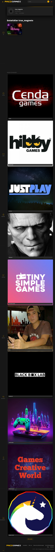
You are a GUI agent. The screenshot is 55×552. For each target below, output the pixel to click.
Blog (48, 546)
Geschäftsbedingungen (49, 545)
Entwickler (52, 546)
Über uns (30, 545)
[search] (48, 2)
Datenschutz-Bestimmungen (38, 545)
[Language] (52, 1)
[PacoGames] (13, 545)
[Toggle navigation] (3, 2)
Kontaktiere (25, 545)
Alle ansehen (30, 539)
